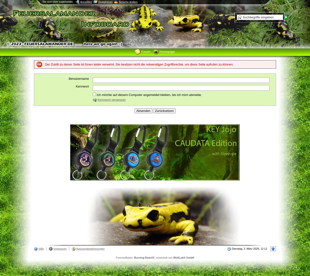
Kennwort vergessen (112, 100)
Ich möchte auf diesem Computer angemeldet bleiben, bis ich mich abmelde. (147, 95)
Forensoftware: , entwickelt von (155, 257)
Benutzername (79, 78)
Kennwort (82, 86)
